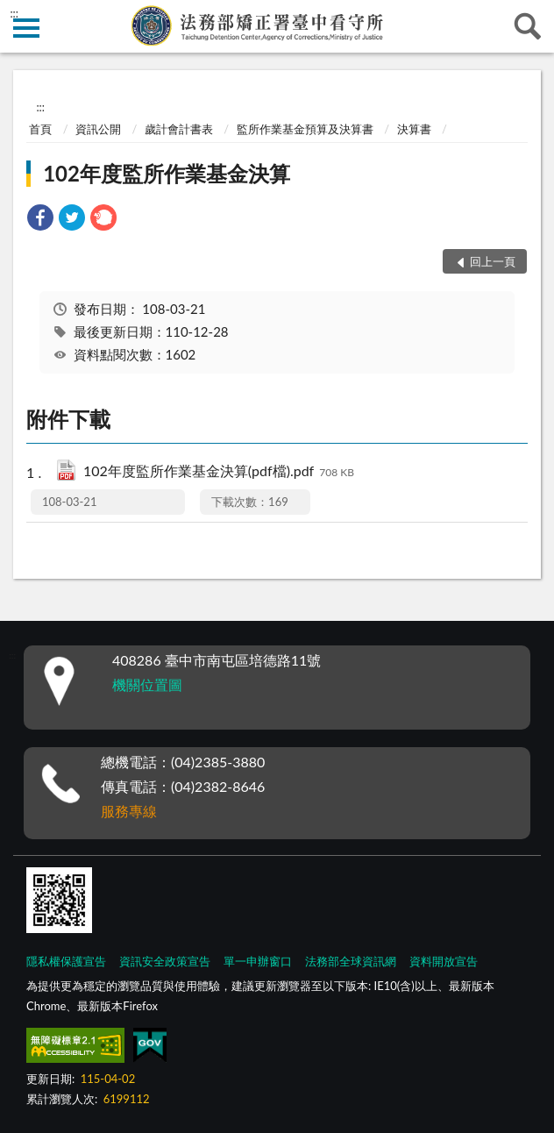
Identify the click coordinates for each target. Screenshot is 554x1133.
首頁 (40, 129)
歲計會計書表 (179, 129)
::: (14, 13)
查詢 (527, 26)
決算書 (414, 129)
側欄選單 (26, 28)
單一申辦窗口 (258, 961)
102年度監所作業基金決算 (166, 173)
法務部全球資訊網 (350, 961)
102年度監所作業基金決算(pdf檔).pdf (218, 472)
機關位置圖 (147, 684)
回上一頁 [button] (492, 261)
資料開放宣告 (443, 961)
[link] (40, 219)
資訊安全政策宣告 (164, 961)
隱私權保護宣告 (66, 961)
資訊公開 (98, 129)
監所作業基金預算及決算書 (305, 129)
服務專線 (129, 810)
